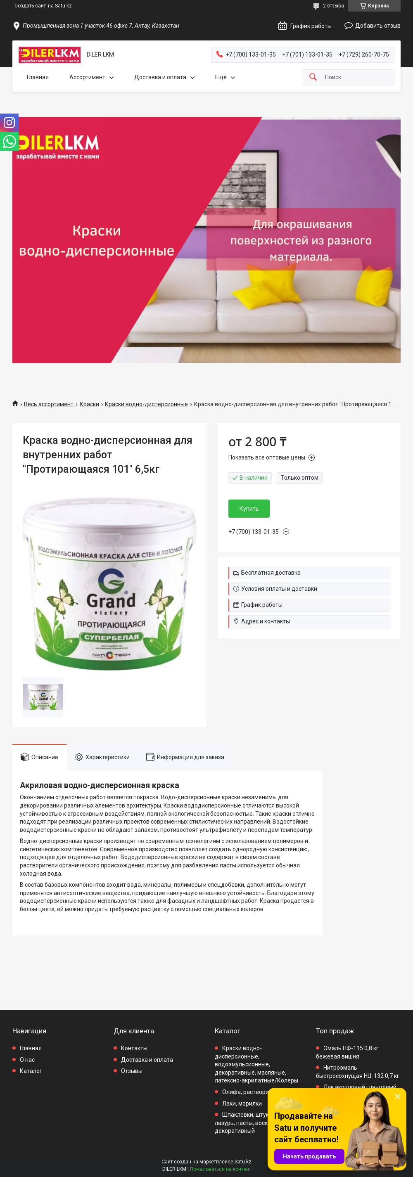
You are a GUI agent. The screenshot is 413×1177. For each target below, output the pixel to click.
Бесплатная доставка (271, 572)
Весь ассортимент (49, 404)
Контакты (134, 1048)
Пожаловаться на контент (220, 1169)
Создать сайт (30, 6)
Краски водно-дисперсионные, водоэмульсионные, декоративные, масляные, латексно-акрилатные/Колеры (256, 1064)
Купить (249, 508)
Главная (38, 77)
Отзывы (131, 1071)
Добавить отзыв (378, 25)
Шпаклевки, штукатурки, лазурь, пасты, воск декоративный (252, 1122)
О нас (27, 1059)
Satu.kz (243, 1162)
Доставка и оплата (160, 77)
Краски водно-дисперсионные (146, 404)
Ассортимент (87, 77)
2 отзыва (333, 6)
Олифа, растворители (251, 1092)
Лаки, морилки (242, 1103)
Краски (89, 404)
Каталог (31, 1071)
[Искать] (313, 77)
